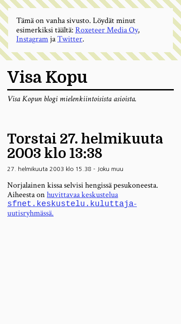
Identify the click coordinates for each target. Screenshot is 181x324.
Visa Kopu (47, 77)
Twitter (69, 39)
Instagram (32, 39)
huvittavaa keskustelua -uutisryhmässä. (72, 204)
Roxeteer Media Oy (106, 30)
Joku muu (110, 169)
